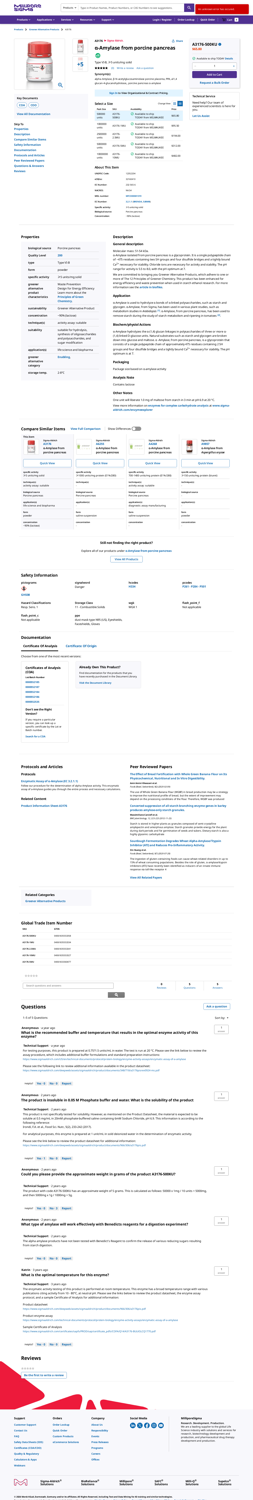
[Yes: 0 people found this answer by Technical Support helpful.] (41, 1075)
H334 (132, 586)
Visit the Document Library (95, 682)
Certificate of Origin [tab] (81, 646)
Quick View (47, 463)
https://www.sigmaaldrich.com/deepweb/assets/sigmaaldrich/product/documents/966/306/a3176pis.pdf (84, 1136)
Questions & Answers (29, 166)
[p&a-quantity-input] (214, 66)
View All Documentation (33, 114)
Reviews (19, 171)
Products (18, 29)
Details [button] (229, 58)
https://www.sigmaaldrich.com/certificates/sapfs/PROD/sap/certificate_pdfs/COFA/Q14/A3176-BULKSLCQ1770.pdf (89, 1322)
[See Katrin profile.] (26, 1260)
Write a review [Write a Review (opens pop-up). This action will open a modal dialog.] (125, 68)
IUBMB (146, 201)
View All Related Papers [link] (146, 877)
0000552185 (32, 682)
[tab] (21, 29)
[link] (31, 976)
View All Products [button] (126, 559)
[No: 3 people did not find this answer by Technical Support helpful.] (53, 1199)
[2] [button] (219, 315)
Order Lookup (186, 19)
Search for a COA (35, 736)
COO (34, 105)
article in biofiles (151, 287)
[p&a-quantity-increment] (234, 66)
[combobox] (127, 8)
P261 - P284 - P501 (194, 586)
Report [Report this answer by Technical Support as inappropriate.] (66, 1074)
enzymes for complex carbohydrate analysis (178, 405)
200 (60, 255)
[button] (162, 19)
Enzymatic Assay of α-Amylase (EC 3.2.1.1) (49, 781)
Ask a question (216, 997)
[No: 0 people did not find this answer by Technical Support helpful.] (53, 1075)
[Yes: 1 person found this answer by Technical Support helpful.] (41, 1149)
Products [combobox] (68, 7)
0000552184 (32, 692)
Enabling (64, 357)
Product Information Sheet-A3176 (44, 806)
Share (177, 41)
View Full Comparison (85, 428)
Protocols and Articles (29, 155)
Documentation (25, 150)
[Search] (189, 8)
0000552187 (32, 687)
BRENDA (137, 201)
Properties (21, 129)
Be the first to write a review (45, 1367)
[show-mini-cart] (230, 19)
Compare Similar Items (30, 139)
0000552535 (32, 701)
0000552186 (32, 696)
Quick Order (207, 19)
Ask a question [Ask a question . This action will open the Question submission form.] (145, 68)
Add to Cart (214, 74)
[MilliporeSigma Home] (27, 7)
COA (22, 105)
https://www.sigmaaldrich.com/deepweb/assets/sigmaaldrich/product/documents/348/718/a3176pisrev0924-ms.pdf (91, 1061)
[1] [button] (158, 310)
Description (22, 134)
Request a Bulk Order (214, 82)
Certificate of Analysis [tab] (40, 646)
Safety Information (27, 145)
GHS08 (25, 595)
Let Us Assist (201, 116)
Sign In (113, 93)
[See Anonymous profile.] (30, 1086)
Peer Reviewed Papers (29, 160)
